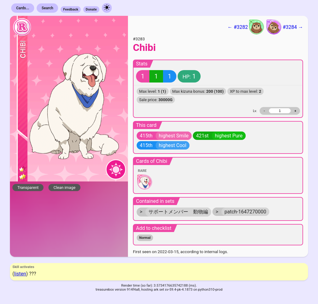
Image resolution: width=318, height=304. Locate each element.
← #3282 (245, 27)
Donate (91, 9)
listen (20, 274)
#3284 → (284, 27)
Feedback (70, 9)
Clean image (64, 187)
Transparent (28, 187)
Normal (145, 238)
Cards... (22, 8)
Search (47, 8)
